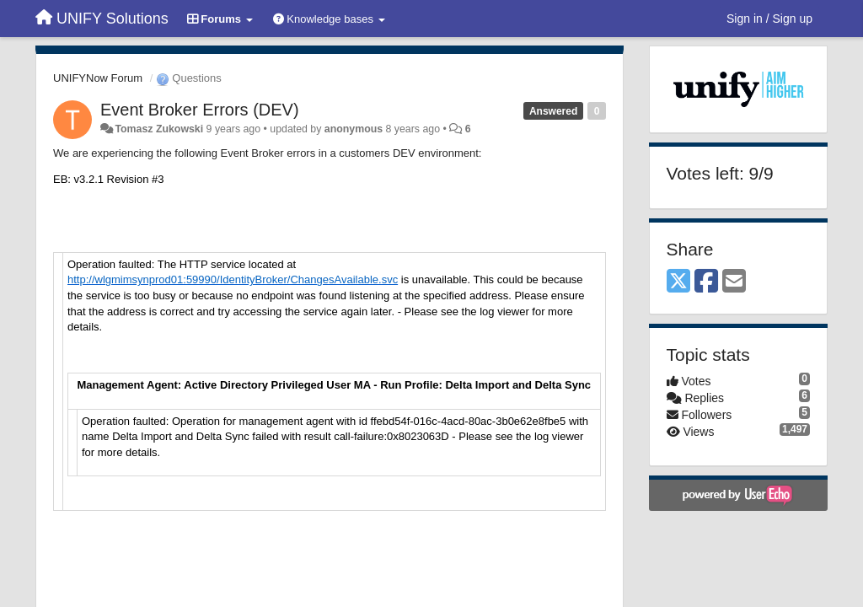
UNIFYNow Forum (97, 78)
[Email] (734, 282)
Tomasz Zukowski (159, 129)
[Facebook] (706, 282)
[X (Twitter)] (678, 282)
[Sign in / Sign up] (769, 18)
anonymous (353, 129)
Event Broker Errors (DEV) (199, 109)
